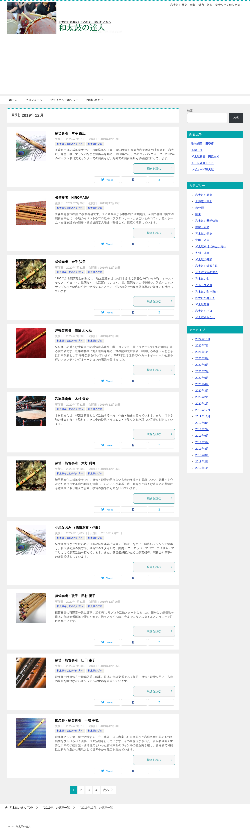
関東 (198, 214)
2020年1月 (202, 403)
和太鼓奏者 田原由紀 (205, 156)
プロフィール (33, 100)
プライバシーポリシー (64, 100)
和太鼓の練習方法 (206, 265)
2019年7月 (202, 429)
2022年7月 (202, 345)
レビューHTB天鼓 (202, 169)
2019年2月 (202, 461)
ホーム (13, 100)
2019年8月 (202, 422)
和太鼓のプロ (95, 143)
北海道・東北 (203, 201)
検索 (190, 110)
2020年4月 (202, 384)
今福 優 (197, 150)
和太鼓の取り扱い (206, 291)
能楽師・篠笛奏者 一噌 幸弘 (77, 720)
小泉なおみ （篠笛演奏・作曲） (78, 527)
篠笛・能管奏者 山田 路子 (75, 660)
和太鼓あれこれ (205, 317)
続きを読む (160, 168)
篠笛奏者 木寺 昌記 (70, 133)
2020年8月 (202, 364)
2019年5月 (202, 442)
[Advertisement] (125, 66)
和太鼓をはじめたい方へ (70, 143)
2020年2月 (202, 397)
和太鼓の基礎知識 (206, 220)
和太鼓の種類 (203, 259)
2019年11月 (202, 416)
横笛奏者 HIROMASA (72, 197)
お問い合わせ (94, 100)
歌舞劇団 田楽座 (202, 143)
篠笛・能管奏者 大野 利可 (75, 463)
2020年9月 (202, 358)
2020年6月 (202, 377)
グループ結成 (203, 285)
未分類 (199, 207)
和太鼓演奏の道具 (206, 272)
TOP (21, 807)
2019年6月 (202, 435)
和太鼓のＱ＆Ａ (205, 298)
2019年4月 (202, 448)
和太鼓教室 (202, 304)
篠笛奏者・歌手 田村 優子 (75, 596)
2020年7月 (202, 371)
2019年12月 (202, 410)
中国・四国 (202, 240)
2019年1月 (202, 467)
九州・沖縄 (202, 253)
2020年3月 (202, 390)
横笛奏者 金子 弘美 (70, 262)
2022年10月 (202, 339)
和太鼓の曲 (202, 278)
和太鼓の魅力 (203, 194)
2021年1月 (202, 352)
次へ (106, 790)
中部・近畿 (202, 227)
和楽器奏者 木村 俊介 (72, 399)
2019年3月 (202, 455)
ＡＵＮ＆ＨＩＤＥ (202, 163)
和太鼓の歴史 (203, 233)
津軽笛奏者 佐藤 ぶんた (73, 330)
